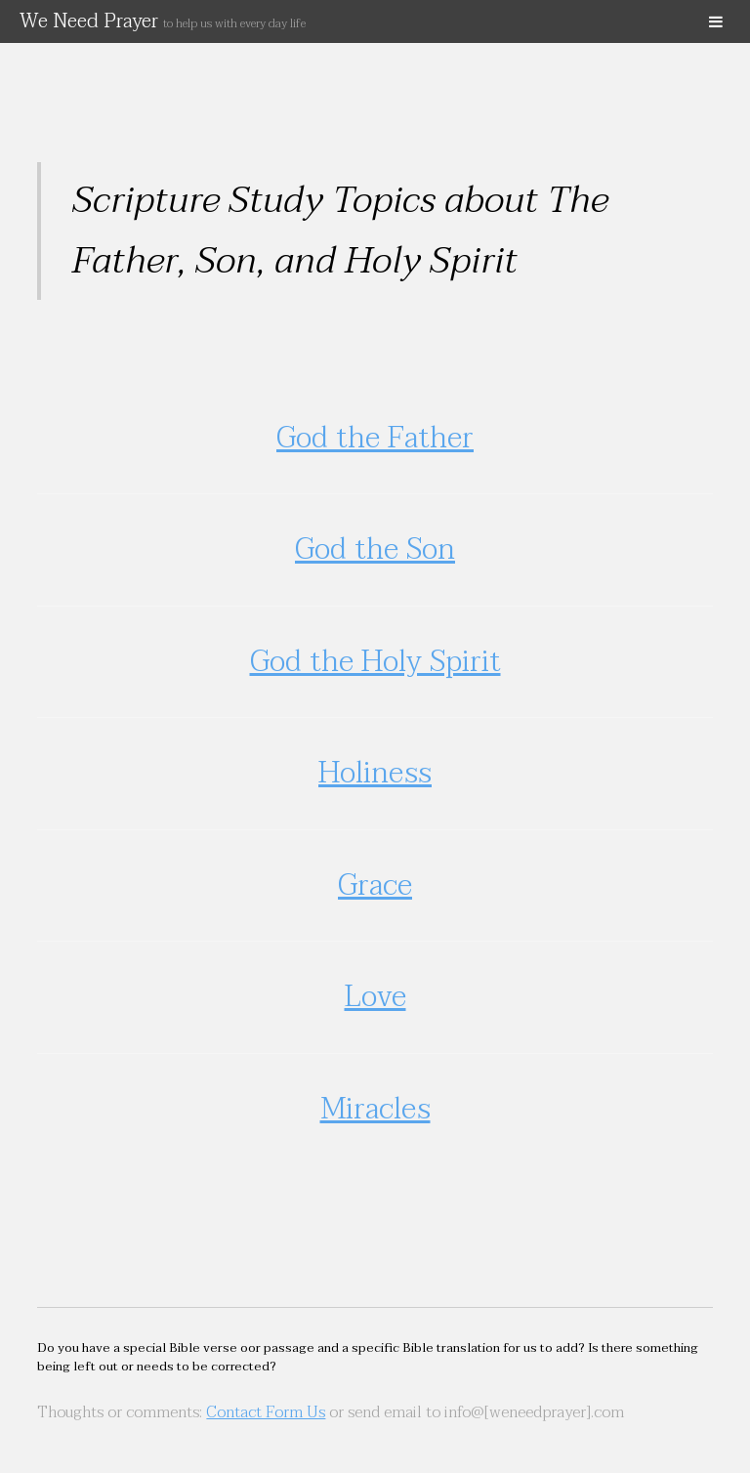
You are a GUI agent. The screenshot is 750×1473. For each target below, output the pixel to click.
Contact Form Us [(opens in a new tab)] (265, 1412)
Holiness (375, 773)
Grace (375, 885)
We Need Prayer (163, 21)
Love (375, 997)
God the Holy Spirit (375, 662)
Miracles (375, 1109)
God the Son (375, 549)
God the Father (375, 438)
